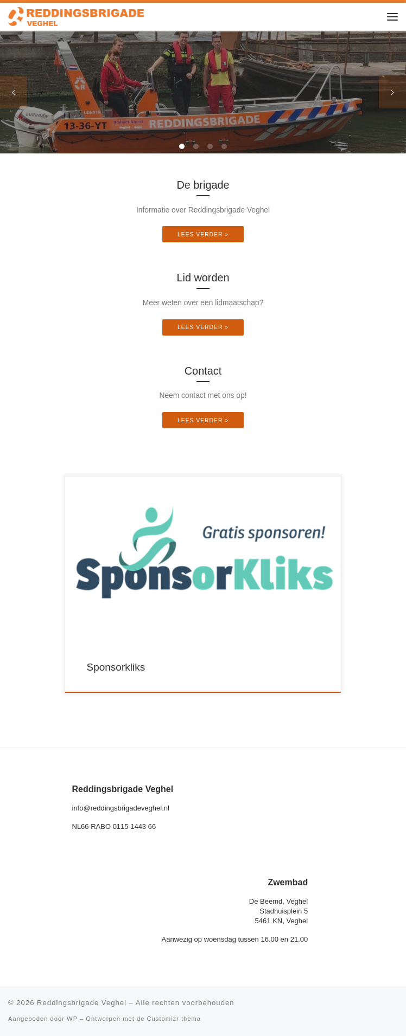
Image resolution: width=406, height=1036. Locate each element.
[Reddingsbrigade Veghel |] (76, 15)
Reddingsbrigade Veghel (81, 1003)
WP (72, 1018)
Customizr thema (174, 1018)
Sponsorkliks (116, 667)
